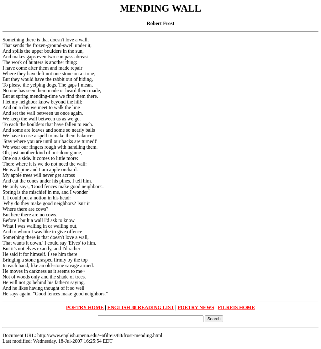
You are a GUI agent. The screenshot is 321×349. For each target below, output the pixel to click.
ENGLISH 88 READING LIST (140, 307)
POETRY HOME (85, 307)
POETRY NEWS (196, 307)
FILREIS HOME (236, 307)
